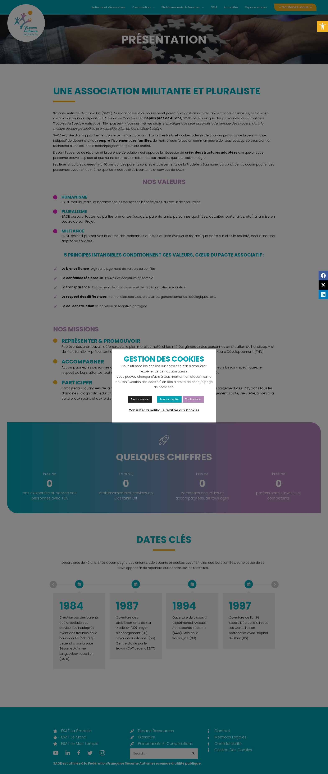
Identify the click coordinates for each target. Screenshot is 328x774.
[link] (322, 26)
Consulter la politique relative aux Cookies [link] (164, 410)
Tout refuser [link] (193, 399)
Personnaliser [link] (140, 399)
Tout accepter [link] (169, 399)
